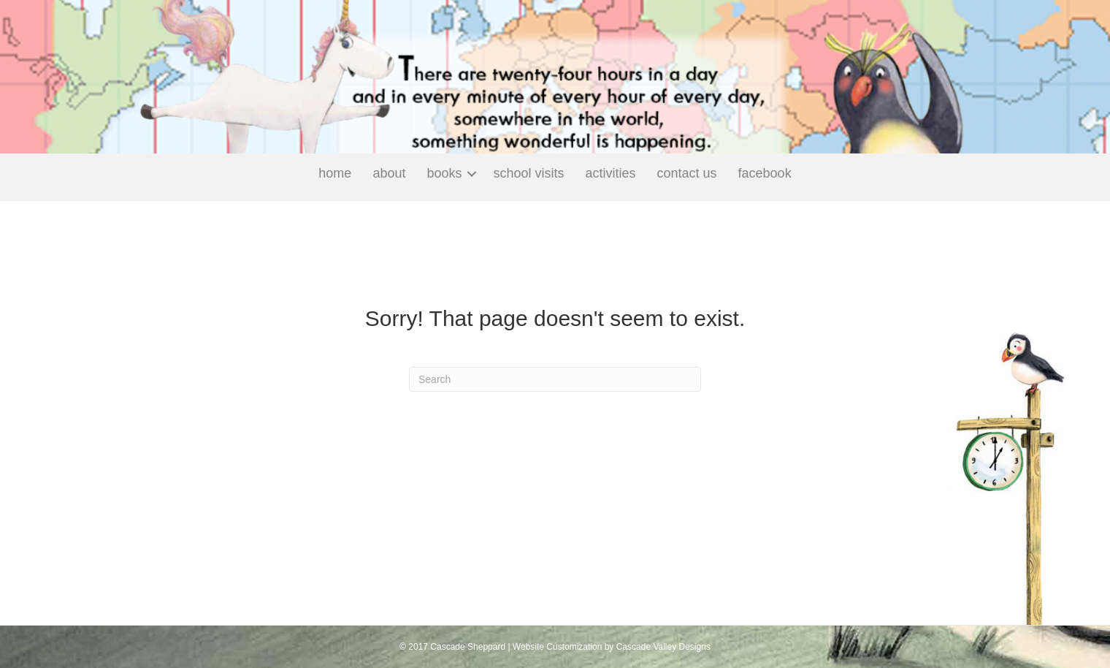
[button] (472, 173)
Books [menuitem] (444, 173)
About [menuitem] (388, 173)
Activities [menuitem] (611, 173)
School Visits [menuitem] (528, 173)
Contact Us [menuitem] (687, 173)
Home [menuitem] (334, 173)
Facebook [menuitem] (765, 173)
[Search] (555, 379)
